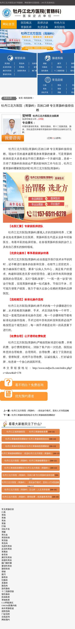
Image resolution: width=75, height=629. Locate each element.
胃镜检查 (6, 600)
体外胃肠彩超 (8, 608)
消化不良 (44, 92)
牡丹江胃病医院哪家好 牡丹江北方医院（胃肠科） (27, 468)
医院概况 (26, 22)
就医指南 (6, 611)
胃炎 (44, 89)
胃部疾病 (6, 537)
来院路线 (59, 27)
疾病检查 (6, 597)
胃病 (59, 85)
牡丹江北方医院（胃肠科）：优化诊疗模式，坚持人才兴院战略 (40, 410)
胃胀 (59, 89)
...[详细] (40, 119)
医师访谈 (43, 22)
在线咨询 (6, 617)
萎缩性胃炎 (7, 74)
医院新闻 (28, 98)
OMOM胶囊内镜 (9, 605)
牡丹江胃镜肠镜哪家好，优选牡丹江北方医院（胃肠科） (27, 453)
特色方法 (59, 22)
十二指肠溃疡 (59, 71)
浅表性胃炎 (36, 63)
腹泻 (59, 63)
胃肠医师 (26, 27)
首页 (21, 98)
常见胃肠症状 (8, 509)
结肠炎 (44, 67)
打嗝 (4, 526)
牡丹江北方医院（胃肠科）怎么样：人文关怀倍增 (27, 489)
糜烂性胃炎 (7, 71)
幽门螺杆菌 (36, 71)
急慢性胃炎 (21, 71)
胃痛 (4, 518)
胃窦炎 (21, 67)
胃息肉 (21, 63)
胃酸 (59, 92)
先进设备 (43, 27)
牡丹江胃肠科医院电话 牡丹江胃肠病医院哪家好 (33, 415)
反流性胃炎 (7, 67)
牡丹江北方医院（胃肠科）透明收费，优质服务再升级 (27, 497)
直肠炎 (59, 67)
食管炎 (36, 67)
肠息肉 (5, 585)
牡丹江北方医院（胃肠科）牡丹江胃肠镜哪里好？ (27, 460)
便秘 (44, 63)
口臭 (44, 85)
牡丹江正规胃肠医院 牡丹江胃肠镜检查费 (27, 432)
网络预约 (6, 619)
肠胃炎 (5, 577)
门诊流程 (6, 614)
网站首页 (9, 24)
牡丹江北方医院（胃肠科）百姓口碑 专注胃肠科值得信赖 (29, 475)
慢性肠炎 (6, 594)
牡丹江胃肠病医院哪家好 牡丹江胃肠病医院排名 (27, 439)
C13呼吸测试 (7, 602)
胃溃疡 (7, 63)
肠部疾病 (6, 568)
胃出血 (5, 535)
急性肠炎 (44, 71)
